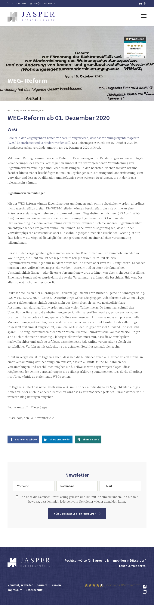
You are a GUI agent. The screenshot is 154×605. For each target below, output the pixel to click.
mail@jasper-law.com (43, 3)
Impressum (15, 590)
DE (141, 3)
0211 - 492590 (17, 3)
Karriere (42, 585)
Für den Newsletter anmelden (75, 517)
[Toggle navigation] (143, 15)
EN (144, 3)
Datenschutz (34, 590)
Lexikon (56, 585)
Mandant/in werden (20, 585)
